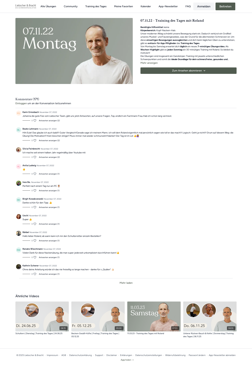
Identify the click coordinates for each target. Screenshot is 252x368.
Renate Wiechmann (32, 249)
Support (99, 355)
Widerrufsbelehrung (175, 355)
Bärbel (25, 232)
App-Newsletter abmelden (222, 355)
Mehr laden (126, 282)
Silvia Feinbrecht (31, 148)
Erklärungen (126, 355)
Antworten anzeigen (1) (49, 174)
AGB (63, 355)
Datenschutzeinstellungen (148, 355)
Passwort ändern (197, 355)
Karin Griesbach (30, 112)
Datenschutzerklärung (80, 355)
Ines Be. (26, 182)
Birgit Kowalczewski (32, 198)
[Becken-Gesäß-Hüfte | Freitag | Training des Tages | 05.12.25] (98, 335)
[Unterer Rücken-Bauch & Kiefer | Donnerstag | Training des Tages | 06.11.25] (210, 335)
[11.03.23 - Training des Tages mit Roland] (154, 333)
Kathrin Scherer (30, 265)
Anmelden (203, 6)
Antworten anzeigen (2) (49, 120)
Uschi (25, 215)
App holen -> (127, 360)
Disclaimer (111, 355)
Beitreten (225, 6)
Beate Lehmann (30, 128)
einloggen (21, 103)
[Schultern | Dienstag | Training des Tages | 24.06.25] (42, 333)
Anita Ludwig (29, 165)
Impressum (52, 355)
